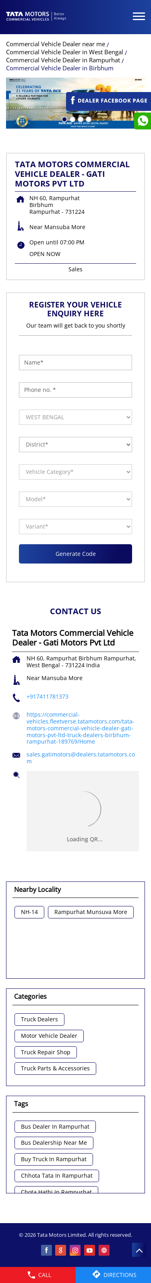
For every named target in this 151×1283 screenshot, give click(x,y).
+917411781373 (47, 696)
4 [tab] (88, 119)
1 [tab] (64, 119)
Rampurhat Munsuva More (90, 912)
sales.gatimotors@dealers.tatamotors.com (81, 757)
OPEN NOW (44, 254)
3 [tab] (80, 119)
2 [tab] (72, 119)
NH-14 (29, 912)
